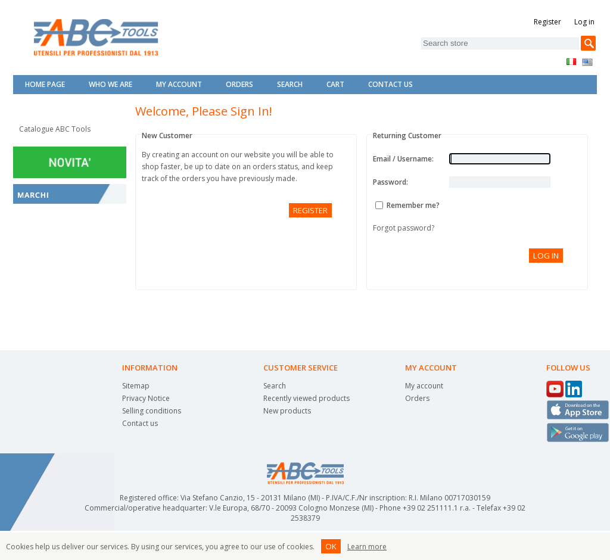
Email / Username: (403, 159)
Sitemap (136, 386)
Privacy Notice (146, 398)
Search (290, 84)
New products (287, 411)
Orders (239, 84)
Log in (584, 22)
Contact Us (390, 84)
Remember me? (413, 205)
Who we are (110, 84)
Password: (390, 182)
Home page (45, 84)
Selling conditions (151, 411)
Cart (335, 84)
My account (179, 84)
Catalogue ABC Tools (55, 129)
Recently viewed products (306, 398)
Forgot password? (403, 228)
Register (547, 22)
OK (331, 546)
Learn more (367, 547)
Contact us (140, 423)
